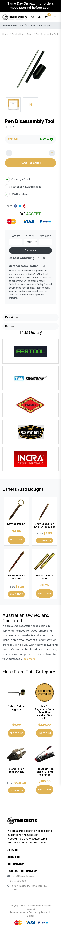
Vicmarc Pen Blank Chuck (16, 770)
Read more (28, 658)
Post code (45, 235)
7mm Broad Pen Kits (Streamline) (44, 525)
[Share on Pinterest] (24, 206)
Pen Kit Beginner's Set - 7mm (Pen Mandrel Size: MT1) (44, 712)
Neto (25, 912)
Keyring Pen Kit (16, 523)
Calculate (30, 250)
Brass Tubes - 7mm (44, 577)
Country (29, 235)
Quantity (14, 235)
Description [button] (12, 317)
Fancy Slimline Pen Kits (16, 577)
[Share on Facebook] (16, 206)
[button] (46, 17)
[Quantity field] (30, 153)
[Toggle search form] (32, 17)
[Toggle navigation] (55, 17)
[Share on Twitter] (20, 206)
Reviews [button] (10, 326)
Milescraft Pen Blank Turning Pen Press (45, 771)
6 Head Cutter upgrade (16, 708)
